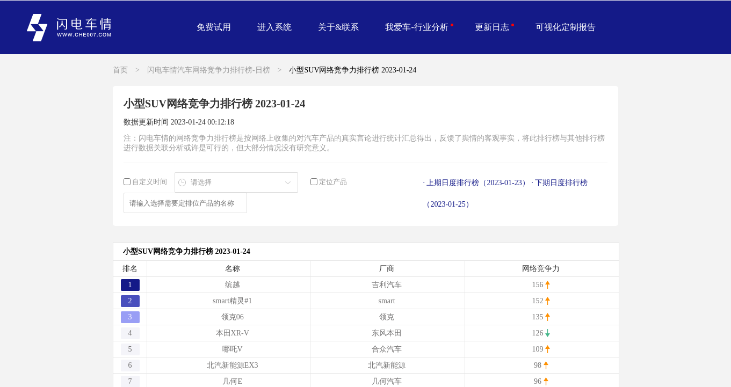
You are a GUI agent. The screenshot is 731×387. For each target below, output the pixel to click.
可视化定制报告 (565, 27)
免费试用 (214, 27)
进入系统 (274, 27)
